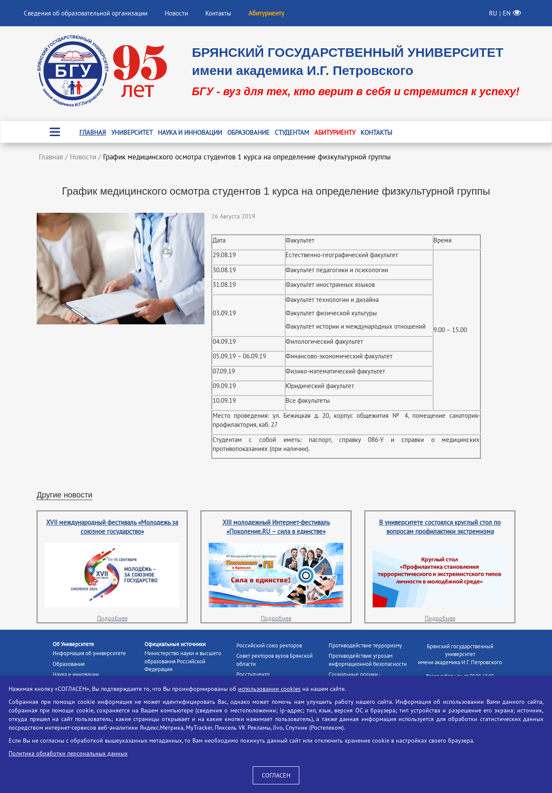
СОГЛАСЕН (276, 775)
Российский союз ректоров (269, 645)
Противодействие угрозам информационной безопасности (368, 660)
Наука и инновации (190, 132)
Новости (176, 13)
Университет (132, 132)
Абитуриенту (334, 132)
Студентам (292, 132)
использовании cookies (269, 689)
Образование (248, 132)
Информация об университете (89, 653)
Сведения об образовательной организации (85, 13)
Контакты (218, 13)
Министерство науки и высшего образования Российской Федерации (182, 661)
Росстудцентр (253, 674)
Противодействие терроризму (365, 645)
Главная (92, 132)
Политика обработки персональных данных (68, 753)
